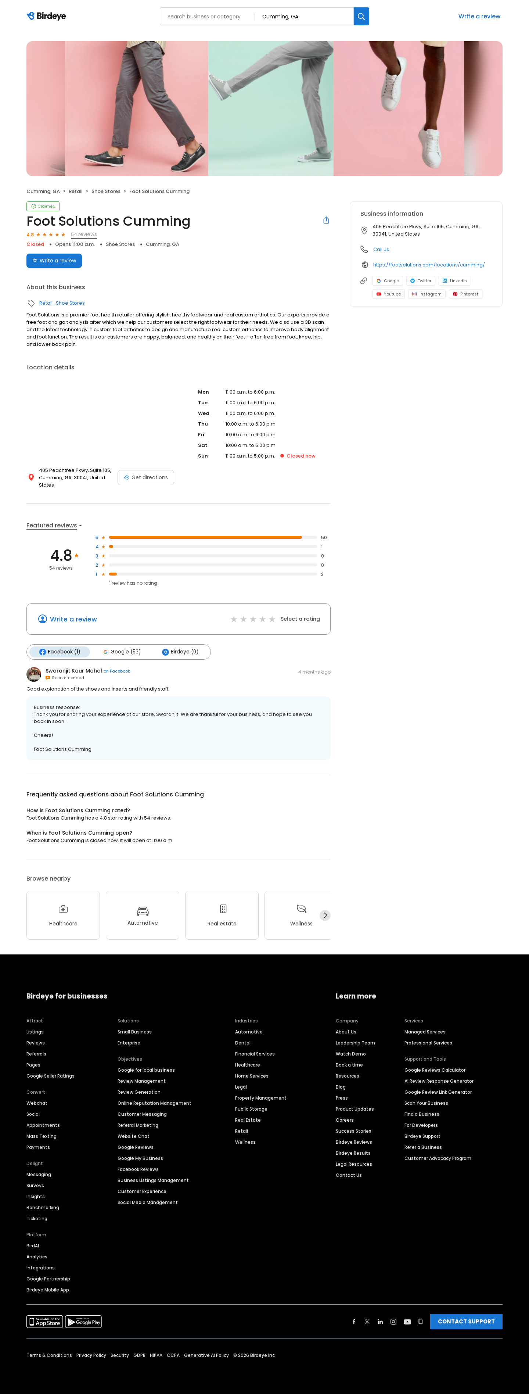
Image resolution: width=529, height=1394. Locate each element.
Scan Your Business (426, 1103)
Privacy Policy (91, 1355)
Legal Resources (354, 1164)
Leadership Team (355, 1043)
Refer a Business (423, 1147)
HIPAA (156, 1355)
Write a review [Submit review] (54, 260)
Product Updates (355, 1109)
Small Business (135, 1032)
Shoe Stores (105, 191)
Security (120, 1355)
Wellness (245, 1142)
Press (342, 1098)
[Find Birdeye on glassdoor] (420, 1321)
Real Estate (248, 1120)
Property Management (261, 1098)
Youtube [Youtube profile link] (389, 294)
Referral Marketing (138, 1125)
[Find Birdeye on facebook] (354, 1321)
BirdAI (32, 1246)
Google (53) (121, 652)
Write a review (479, 16)
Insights (35, 1196)
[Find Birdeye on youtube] (407, 1321)
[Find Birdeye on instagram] (393, 1321)
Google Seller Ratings (50, 1076)
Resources (347, 1076)
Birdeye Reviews (354, 1142)
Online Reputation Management (154, 1103)
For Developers (421, 1125)
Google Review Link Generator (438, 1092)
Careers (345, 1120)
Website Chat (134, 1136)
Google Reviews (136, 1147)
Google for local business (146, 1070)
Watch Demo (351, 1054)
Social (33, 1114)
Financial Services (255, 1054)
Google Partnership (48, 1279)
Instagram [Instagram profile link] (427, 294)
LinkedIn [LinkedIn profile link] (455, 281)
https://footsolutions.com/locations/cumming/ (429, 264)
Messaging (38, 1174)
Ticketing (36, 1218)
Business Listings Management (153, 1180)
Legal (241, 1087)
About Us (346, 1032)
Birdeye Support (422, 1136)
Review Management (142, 1081)
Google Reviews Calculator (434, 1070)
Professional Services (428, 1043)
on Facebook (117, 671)
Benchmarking (42, 1207)
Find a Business (421, 1114)
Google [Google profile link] (388, 281)
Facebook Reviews (138, 1169)
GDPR (139, 1355)
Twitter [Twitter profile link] (420, 281)
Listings (35, 1032)
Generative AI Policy (206, 1355)
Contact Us (349, 1175)
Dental (243, 1043)
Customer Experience (142, 1191)
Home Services (252, 1076)
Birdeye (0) (180, 652)
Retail (76, 191)
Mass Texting (41, 1136)
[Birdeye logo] (47, 16)
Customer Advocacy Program (437, 1158)
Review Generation (139, 1092)
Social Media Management (148, 1202)
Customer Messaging (142, 1114)
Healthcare (247, 1065)
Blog (341, 1087)
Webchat (36, 1103)
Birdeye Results (353, 1153)
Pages (33, 1065)
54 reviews (84, 234)
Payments (38, 1147)
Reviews (35, 1043)
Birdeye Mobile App (47, 1290)
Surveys (35, 1185)
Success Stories (353, 1131)
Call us (381, 249)
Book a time (349, 1065)
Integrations (40, 1268)
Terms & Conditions (49, 1355)
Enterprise (129, 1043)
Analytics (36, 1257)
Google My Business (140, 1158)
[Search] (361, 16)
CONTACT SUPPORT (466, 1321)
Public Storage (251, 1109)
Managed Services (425, 1032)
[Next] (325, 915)
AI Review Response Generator (439, 1081)
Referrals (36, 1054)
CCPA (173, 1355)
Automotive (249, 1032)
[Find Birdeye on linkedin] (380, 1321)
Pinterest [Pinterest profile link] (465, 294)
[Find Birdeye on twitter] (367, 1321)
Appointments (43, 1125)
